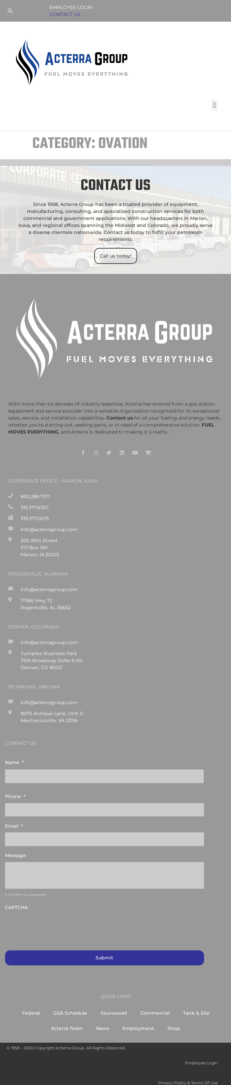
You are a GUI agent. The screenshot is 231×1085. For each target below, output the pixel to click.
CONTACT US (65, 14)
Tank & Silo (196, 1005)
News (102, 1021)
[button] (214, 105)
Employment (138, 1021)
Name (14, 762)
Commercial (155, 1005)
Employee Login (71, 7)
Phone (15, 794)
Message (15, 849)
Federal (31, 1005)
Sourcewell (114, 1005)
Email (14, 822)
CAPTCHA (16, 901)
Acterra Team (67, 1021)
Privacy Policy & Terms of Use (188, 1074)
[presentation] (55, 920)
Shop (173, 1021)
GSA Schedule (70, 1005)
